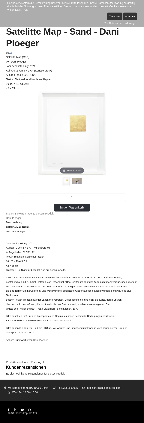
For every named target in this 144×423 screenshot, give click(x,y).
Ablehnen (130, 16)
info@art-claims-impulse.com (104, 387)
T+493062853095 (67, 387)
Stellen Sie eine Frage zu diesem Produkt (30, 213)
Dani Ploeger (13, 218)
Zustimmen (114, 16)
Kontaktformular (62, 320)
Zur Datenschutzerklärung (119, 23)
